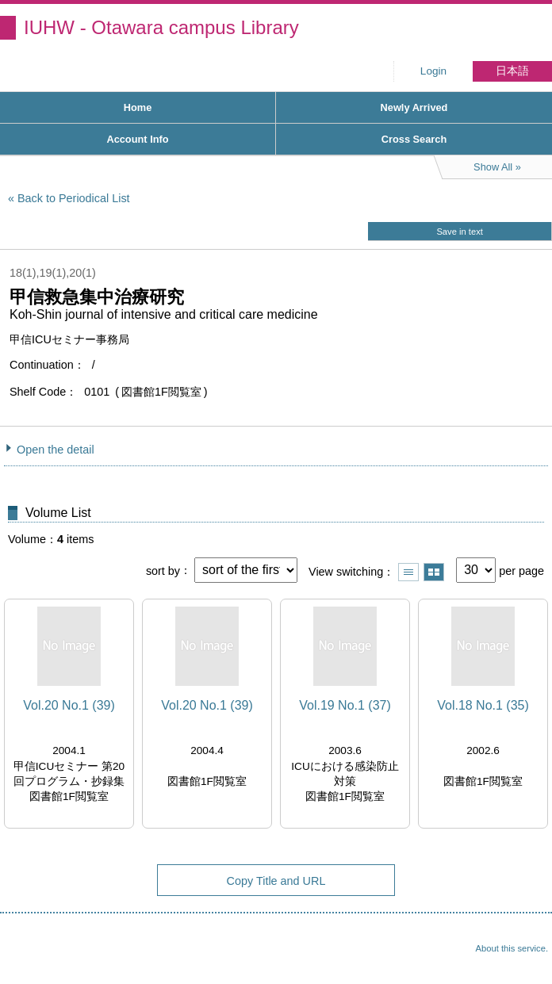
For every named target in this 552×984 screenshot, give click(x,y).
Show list (408, 572)
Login (433, 71)
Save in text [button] (459, 231)
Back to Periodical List (73, 198)
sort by (163, 570)
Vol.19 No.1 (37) (345, 705)
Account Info (137, 139)
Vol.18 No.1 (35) (483, 705)
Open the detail (55, 449)
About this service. (512, 948)
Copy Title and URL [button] (276, 881)
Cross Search (414, 139)
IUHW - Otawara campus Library (161, 27)
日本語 (512, 71)
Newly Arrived (414, 107)
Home (138, 107)
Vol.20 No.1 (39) (69, 705)
